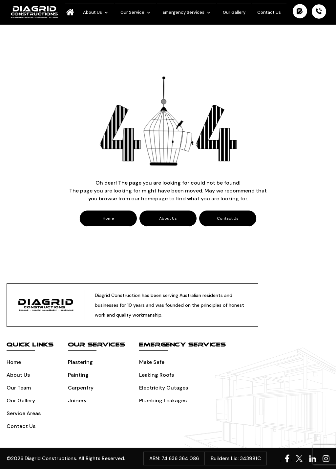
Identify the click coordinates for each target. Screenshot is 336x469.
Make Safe (151, 362)
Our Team (19, 387)
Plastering (80, 362)
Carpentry (81, 387)
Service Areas (24, 413)
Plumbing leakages (163, 400)
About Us (92, 12)
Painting (78, 374)
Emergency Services (183, 12)
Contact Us (269, 12)
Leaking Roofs (156, 374)
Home (14, 362)
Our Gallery (234, 12)
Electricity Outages (163, 387)
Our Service (132, 12)
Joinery (77, 400)
